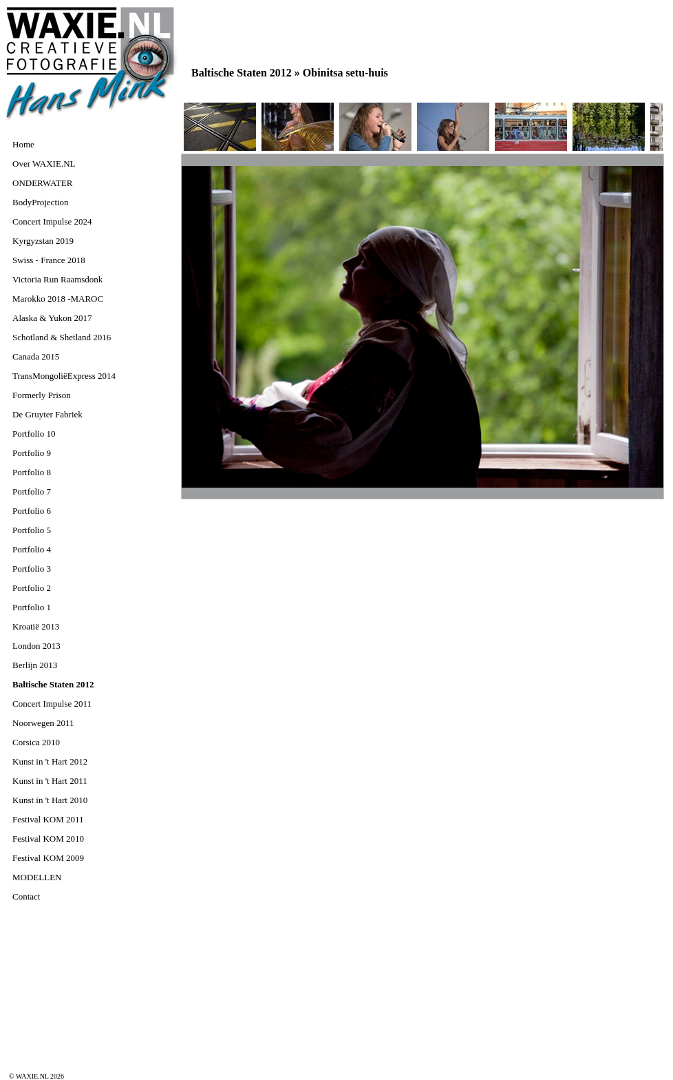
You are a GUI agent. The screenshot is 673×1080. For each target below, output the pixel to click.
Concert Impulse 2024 (52, 221)
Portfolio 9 (31, 453)
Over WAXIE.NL (43, 163)
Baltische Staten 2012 (53, 684)
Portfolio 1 (31, 607)
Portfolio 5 (31, 530)
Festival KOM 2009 (48, 858)
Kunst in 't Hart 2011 (49, 781)
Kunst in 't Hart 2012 (49, 761)
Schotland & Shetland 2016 (61, 337)
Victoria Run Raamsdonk (57, 279)
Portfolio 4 (31, 549)
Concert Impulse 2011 (52, 703)
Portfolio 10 (33, 433)
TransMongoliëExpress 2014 (64, 376)
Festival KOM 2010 (48, 838)
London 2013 (36, 646)
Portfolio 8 (31, 472)
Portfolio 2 (31, 588)
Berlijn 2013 (34, 665)
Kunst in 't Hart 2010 (49, 800)
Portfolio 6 (31, 511)
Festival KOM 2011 (48, 819)
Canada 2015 (35, 356)
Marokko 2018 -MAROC (57, 298)
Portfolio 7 (31, 491)
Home (23, 144)
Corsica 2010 (36, 742)
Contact (26, 896)
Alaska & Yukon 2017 (52, 318)
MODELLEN (37, 877)
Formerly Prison (41, 395)
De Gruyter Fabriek (47, 414)
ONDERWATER (42, 183)
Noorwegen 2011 (43, 723)
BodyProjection (40, 202)
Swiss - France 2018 (48, 260)
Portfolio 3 (31, 568)
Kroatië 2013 (35, 626)
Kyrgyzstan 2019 (43, 241)
